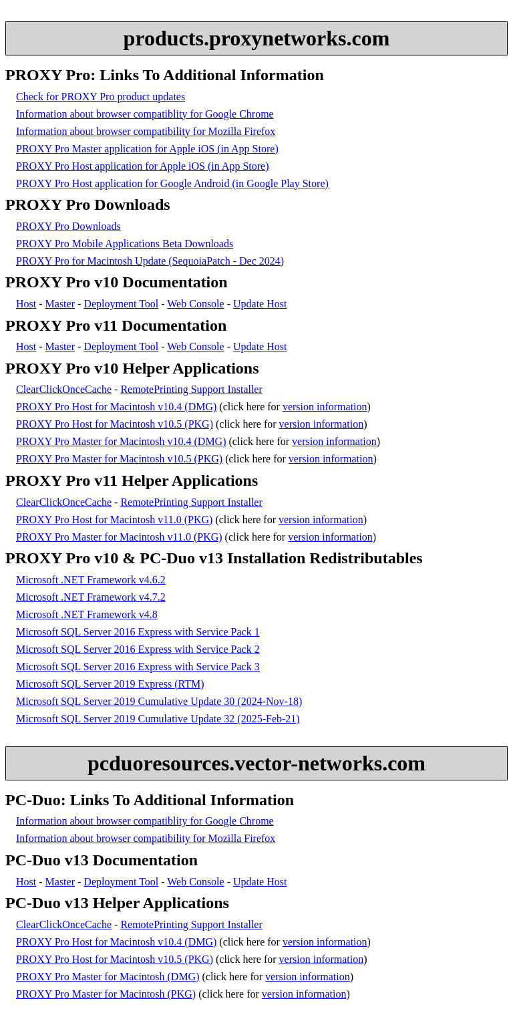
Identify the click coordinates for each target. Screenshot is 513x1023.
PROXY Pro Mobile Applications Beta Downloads (124, 243)
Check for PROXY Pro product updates (100, 96)
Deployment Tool (120, 303)
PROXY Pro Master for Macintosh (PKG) (106, 994)
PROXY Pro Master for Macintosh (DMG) (108, 976)
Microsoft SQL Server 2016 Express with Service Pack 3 (138, 666)
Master (60, 303)
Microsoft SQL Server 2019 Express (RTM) (110, 684)
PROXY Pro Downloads (68, 226)
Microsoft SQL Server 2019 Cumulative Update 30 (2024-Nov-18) (159, 701)
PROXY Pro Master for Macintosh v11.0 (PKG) (119, 537)
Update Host (260, 303)
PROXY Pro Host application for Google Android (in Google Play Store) (172, 183)
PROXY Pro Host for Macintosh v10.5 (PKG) (114, 424)
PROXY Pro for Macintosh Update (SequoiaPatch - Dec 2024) (150, 261)
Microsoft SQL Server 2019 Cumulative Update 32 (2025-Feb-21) (158, 718)
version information (325, 406)
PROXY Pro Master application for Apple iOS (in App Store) (147, 148)
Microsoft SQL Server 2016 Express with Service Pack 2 (138, 649)
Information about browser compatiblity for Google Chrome (145, 114)
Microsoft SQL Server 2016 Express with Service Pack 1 (138, 631)
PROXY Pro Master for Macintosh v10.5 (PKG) (119, 458)
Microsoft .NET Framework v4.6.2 (91, 579)
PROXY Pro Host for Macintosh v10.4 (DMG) (116, 406)
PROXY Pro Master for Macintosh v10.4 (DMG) (121, 441)
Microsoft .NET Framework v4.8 (87, 614)
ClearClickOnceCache (64, 389)
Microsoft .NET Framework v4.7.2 (91, 597)
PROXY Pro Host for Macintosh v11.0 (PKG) (114, 519)
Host (26, 303)
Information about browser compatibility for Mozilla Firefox (145, 131)
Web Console (195, 303)
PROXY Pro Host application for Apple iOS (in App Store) (142, 166)
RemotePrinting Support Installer (191, 389)
